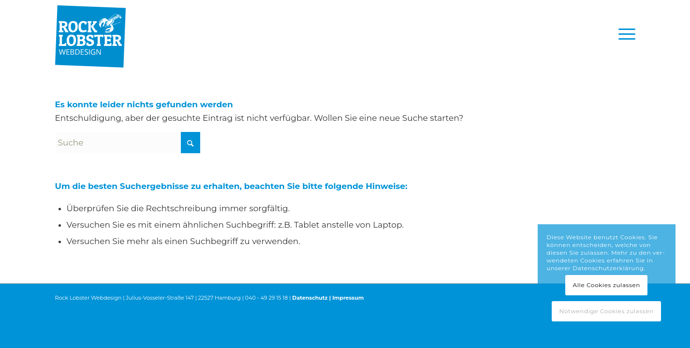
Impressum (348, 297)
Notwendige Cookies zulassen (606, 311)
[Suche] (127, 142)
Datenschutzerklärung (608, 268)
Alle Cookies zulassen (607, 285)
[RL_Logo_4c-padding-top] (90, 34)
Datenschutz (309, 297)
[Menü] (623, 34)
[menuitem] (623, 34)
